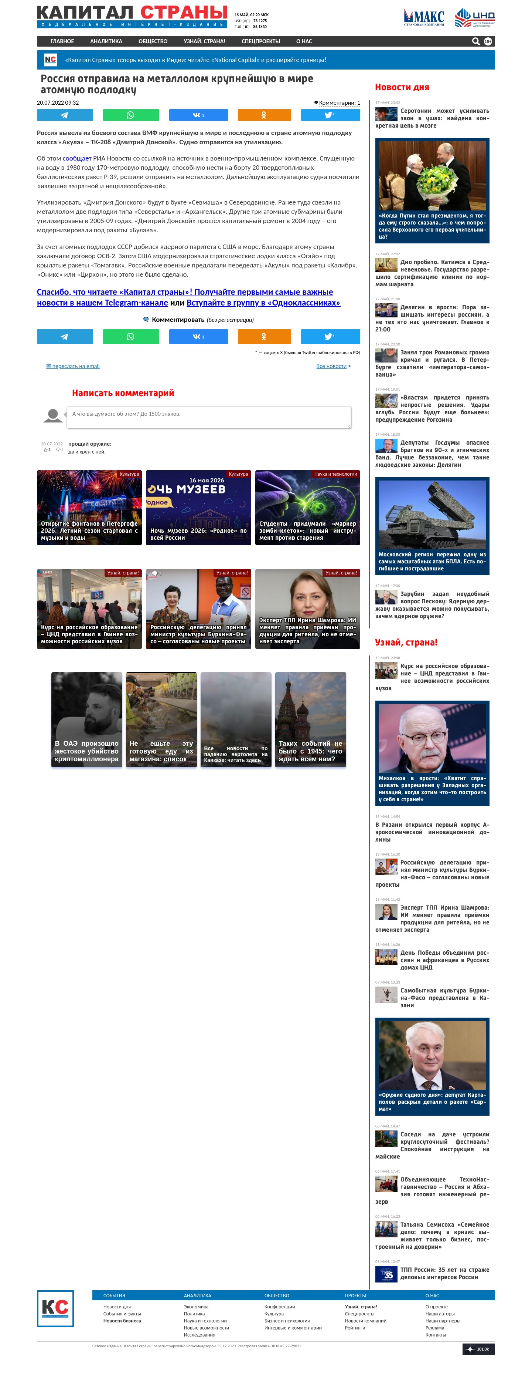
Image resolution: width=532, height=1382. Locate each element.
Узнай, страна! (204, 41)
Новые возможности (206, 1328)
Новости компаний (365, 1321)
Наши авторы (440, 1314)
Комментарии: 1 (339, 102)
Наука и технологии (335, 474)
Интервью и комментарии (293, 1328)
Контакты (436, 1335)
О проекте (437, 1307)
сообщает (77, 158)
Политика (194, 1314)
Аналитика (106, 41)
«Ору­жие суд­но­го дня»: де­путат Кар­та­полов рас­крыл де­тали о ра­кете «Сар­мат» (432, 1101)
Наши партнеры (443, 1321)
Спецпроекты (261, 41)
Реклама (435, 1328)
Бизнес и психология (287, 1321)
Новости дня (402, 87)
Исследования (199, 1335)
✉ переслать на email (73, 366)
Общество (153, 41)
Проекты (355, 1295)
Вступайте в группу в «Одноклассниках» (264, 302)
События (114, 1295)
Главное (62, 41)
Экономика (196, 1307)
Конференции (280, 1307)
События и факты (122, 1314)
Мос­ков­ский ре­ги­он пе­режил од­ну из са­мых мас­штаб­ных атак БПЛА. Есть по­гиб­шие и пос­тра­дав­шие (432, 561)
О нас (304, 41)
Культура (129, 474)
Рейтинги (355, 1328)
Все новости (332, 366)
